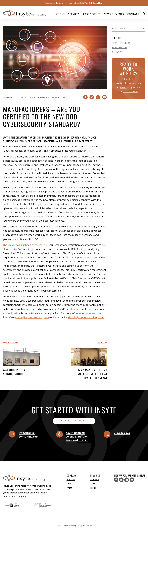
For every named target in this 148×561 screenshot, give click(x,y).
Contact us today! (74, 420)
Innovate (71, 479)
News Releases (53, 97)
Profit (69, 487)
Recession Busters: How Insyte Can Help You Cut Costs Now (74, 3)
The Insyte (66, 97)
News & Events (114, 14)
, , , (77, 436)
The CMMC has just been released (22, 245)
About (60, 14)
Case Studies (91, 14)
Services (74, 14)
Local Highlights (36, 97)
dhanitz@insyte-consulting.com (86, 317)
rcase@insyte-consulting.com (32, 317)
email (123, 87)
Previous (11, 342)
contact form (123, 83)
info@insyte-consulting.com (29, 434)
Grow (69, 483)
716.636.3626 (130, 91)
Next (102, 342)
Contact (133, 14)
